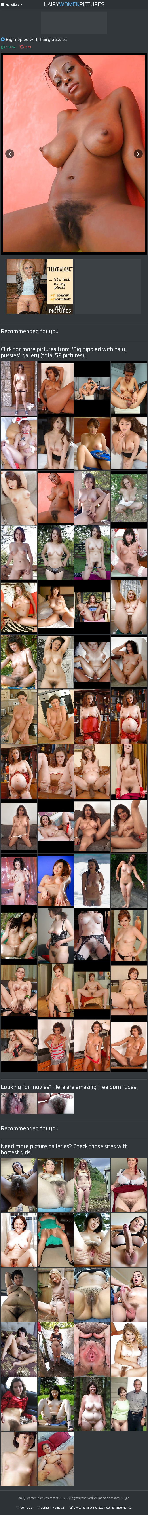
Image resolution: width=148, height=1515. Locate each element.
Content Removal (51, 1507)
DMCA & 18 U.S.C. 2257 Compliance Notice (100, 1507)
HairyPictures (74, 4)
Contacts (24, 1507)
